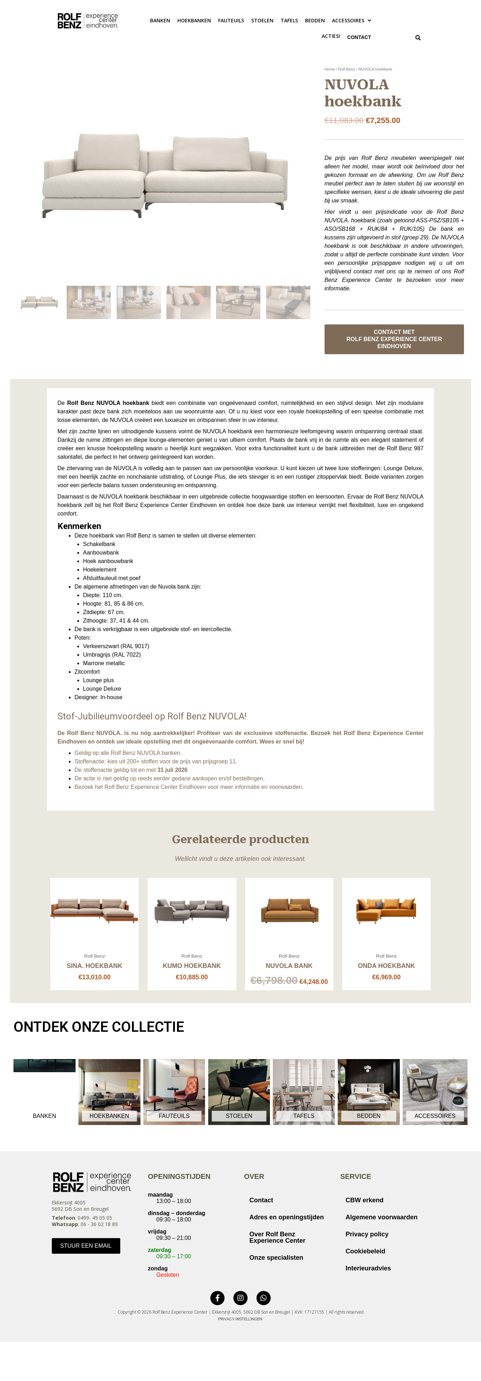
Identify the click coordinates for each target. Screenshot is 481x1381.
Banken (160, 20)
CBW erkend (364, 1201)
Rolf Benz (346, 70)
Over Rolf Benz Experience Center (277, 1239)
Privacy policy (366, 1235)
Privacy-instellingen (240, 1320)
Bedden (315, 20)
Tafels (289, 20)
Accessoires (351, 20)
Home (330, 70)
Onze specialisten (276, 1259)
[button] (351, 20)
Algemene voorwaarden (381, 1218)
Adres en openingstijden (286, 1218)
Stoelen (262, 20)
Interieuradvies (368, 1269)
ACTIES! (326, 36)
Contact (356, 38)
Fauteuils (231, 20)
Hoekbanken (194, 20)
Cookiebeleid (365, 1252)
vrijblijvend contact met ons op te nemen (378, 273)
